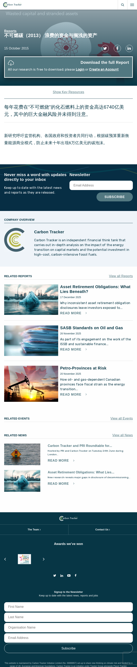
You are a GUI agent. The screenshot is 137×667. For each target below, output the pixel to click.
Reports (10, 31)
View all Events (121, 418)
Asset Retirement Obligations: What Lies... (81, 472)
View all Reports (121, 276)
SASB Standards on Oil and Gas (91, 328)
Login (80, 69)
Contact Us (101, 529)
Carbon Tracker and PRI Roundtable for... (80, 445)
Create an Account (104, 69)
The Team (33, 529)
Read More (71, 313)
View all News (122, 435)
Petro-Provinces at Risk (83, 368)
